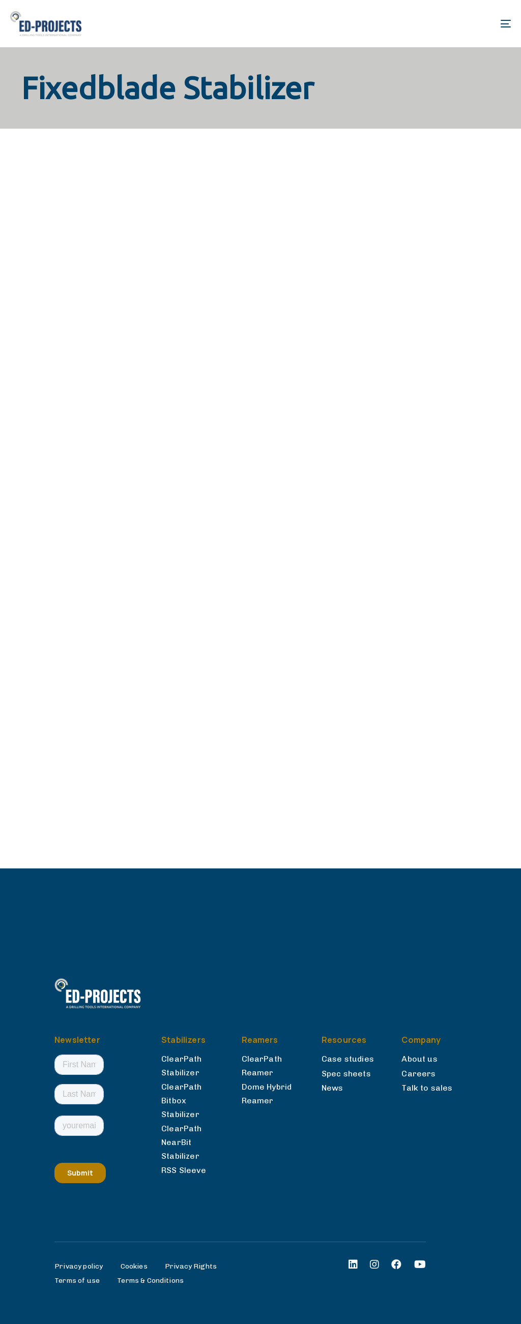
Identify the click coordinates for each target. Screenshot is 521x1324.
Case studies (348, 1059)
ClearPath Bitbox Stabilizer (181, 1100)
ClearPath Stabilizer (181, 1065)
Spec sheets (346, 1073)
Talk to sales (426, 1088)
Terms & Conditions (150, 1280)
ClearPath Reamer (262, 1065)
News (332, 1088)
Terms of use (77, 1280)
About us (419, 1059)
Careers (418, 1073)
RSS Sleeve (183, 1170)
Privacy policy (78, 1266)
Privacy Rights (191, 1266)
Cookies (134, 1266)
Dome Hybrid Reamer (267, 1093)
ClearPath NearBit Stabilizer (181, 1142)
